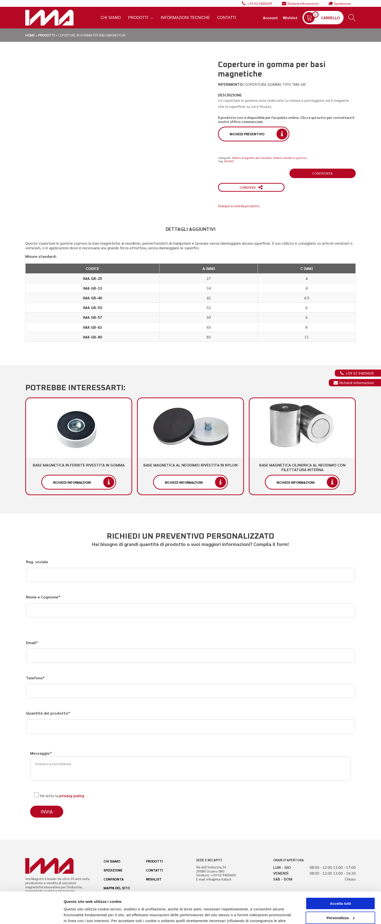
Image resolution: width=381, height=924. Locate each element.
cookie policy (266, 901)
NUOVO (229, 161)
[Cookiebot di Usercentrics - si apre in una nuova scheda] (31, 914)
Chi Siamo (111, 18)
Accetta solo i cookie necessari (340, 900)
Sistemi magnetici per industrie (251, 158)
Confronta (322, 173)
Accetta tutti (340, 872)
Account (270, 17)
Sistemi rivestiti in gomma (290, 158)
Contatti (226, 18)
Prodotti (141, 18)
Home (30, 35)
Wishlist (290, 17)
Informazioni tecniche (185, 18)
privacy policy (71, 795)
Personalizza (75, 914)
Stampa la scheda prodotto (239, 206)
